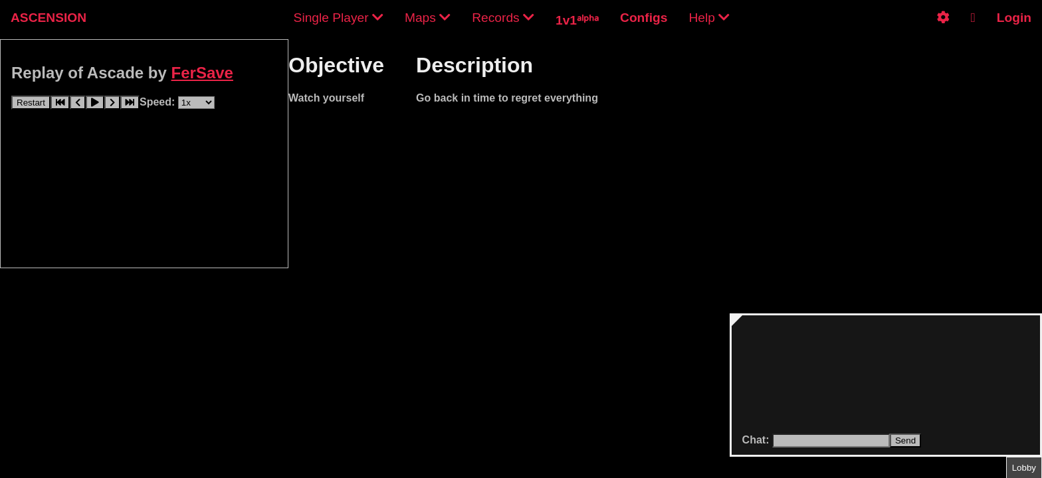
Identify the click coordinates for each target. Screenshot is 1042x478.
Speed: (159, 102)
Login (1014, 18)
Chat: (757, 439)
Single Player (338, 18)
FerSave (202, 73)
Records (503, 18)
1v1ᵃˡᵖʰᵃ (577, 20)
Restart (31, 103)
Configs (643, 18)
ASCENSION (48, 18)
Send (905, 440)
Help (709, 18)
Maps (428, 18)
